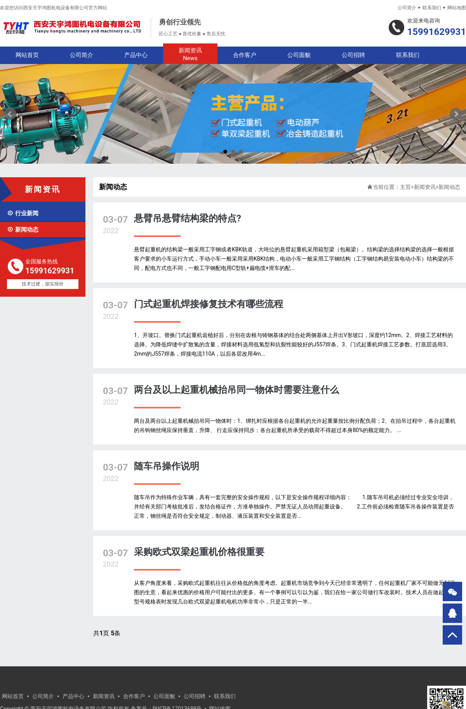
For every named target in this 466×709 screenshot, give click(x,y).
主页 (405, 187)
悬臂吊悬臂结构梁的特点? (187, 218)
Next (456, 114)
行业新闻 (22, 213)
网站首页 (27, 55)
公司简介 (407, 7)
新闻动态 (22, 229)
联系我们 (432, 7)
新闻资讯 (190, 54)
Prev (10, 114)
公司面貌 (299, 55)
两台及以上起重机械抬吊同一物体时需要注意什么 (236, 389)
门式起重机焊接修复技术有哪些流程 (208, 304)
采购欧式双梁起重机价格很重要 (199, 551)
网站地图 (456, 7)
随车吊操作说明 (166, 466)
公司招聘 (353, 55)
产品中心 (136, 55)
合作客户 (244, 55)
